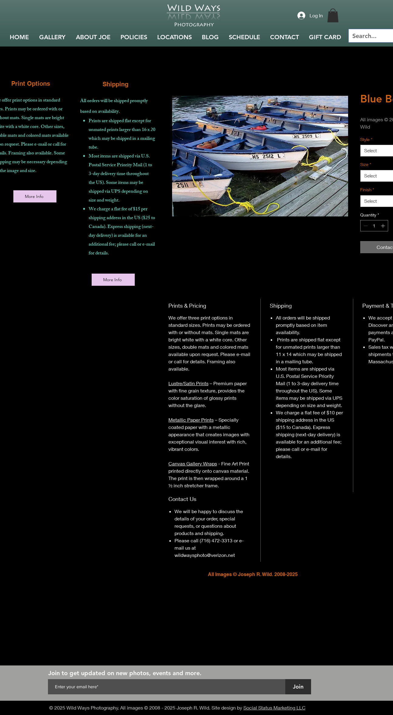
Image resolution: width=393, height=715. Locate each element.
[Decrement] (365, 225)
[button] (333, 15)
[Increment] (383, 225)
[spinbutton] (374, 225)
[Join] (298, 686)
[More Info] (34, 196)
